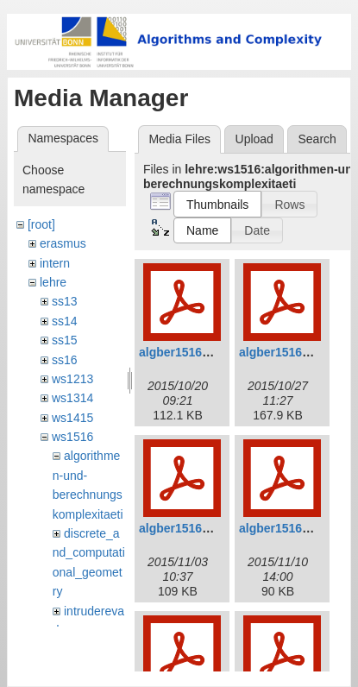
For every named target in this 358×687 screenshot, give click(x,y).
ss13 (65, 301)
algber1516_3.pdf (188, 528)
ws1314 (72, 398)
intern (55, 263)
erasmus (63, 243)
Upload (254, 139)
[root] (41, 224)
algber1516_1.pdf (188, 352)
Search (317, 139)
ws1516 (72, 437)
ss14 (65, 321)
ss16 (65, 360)
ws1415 (72, 418)
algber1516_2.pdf (288, 352)
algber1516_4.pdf (288, 528)
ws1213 (72, 379)
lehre (53, 282)
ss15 (65, 340)
